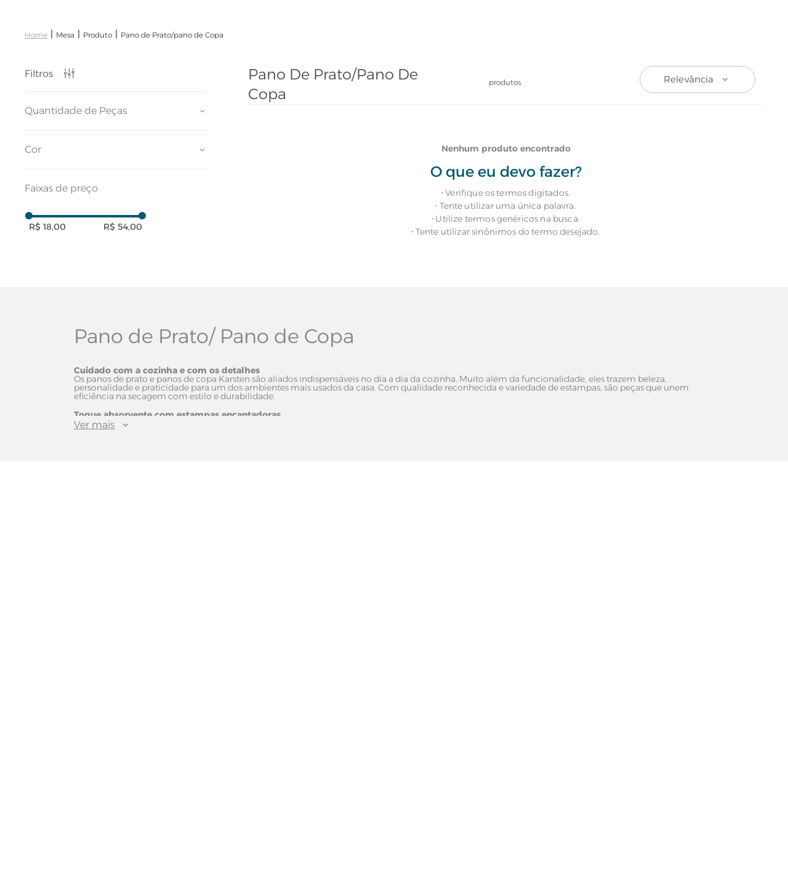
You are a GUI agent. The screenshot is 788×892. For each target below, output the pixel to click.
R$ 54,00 (122, 226)
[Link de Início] (36, 34)
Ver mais (103, 425)
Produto (97, 34)
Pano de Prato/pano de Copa (172, 34)
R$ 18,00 (47, 226)
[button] (116, 111)
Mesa (65, 34)
